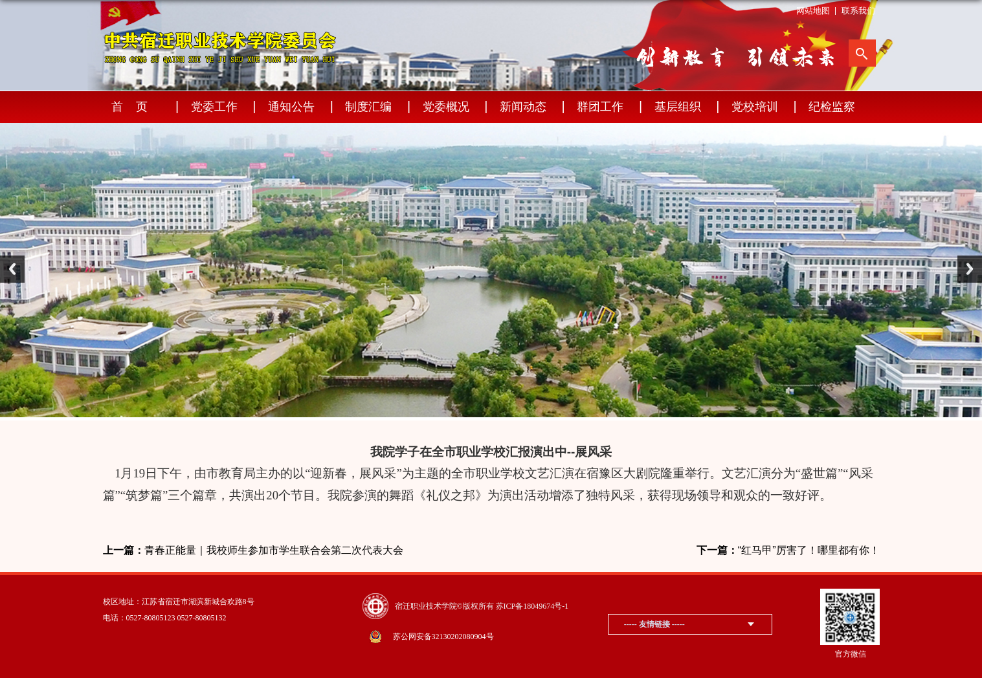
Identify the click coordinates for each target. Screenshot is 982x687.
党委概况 (446, 106)
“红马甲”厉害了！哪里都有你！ (788, 550)
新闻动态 (523, 106)
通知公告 (291, 106)
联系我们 (858, 11)
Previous (12, 269)
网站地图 (813, 11)
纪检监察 (832, 106)
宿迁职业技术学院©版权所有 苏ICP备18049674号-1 (482, 606)
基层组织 (677, 106)
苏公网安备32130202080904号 (443, 636)
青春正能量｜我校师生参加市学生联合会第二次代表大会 (253, 550)
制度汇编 (368, 106)
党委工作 (214, 106)
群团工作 (600, 106)
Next (969, 269)
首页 (136, 106)
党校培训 (754, 106)
